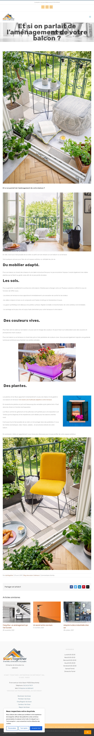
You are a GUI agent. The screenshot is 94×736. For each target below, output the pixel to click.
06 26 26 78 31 (28, 685)
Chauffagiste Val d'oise (24, 702)
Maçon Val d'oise (24, 707)
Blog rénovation (28, 575)
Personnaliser (12, 728)
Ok (88, 732)
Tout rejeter (24, 728)
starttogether (9, 575)
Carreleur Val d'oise (24, 704)
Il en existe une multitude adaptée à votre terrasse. (35, 400)
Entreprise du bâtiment (25, 688)
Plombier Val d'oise (24, 699)
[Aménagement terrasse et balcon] (47, 117)
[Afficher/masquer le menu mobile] (90, 17)
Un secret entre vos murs (42, 625)
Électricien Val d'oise (24, 696)
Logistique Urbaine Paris (77, 727)
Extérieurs (37, 575)
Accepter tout (36, 728)
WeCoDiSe (66, 727)
